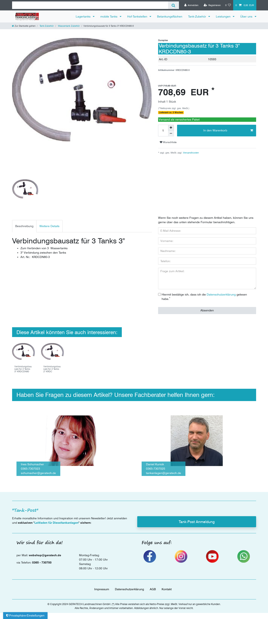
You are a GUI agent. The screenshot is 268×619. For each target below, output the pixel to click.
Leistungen (223, 16)
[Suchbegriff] (90, 5)
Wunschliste (168, 142)
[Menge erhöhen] (171, 128)
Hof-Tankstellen (137, 16)
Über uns (246, 16)
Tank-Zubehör (197, 16)
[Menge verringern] (171, 133)
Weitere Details (49, 226)
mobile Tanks (109, 16)
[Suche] (173, 5)
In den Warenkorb (228, 130)
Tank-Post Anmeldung (197, 522)
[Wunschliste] (228, 5)
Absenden (207, 310)
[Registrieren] (212, 5)
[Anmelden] (191, 5)
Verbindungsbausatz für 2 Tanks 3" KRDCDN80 (23, 369)
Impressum (101, 589)
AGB (153, 589)
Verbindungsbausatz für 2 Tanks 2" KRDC (52, 369)
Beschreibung (24, 226)
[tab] (24, 226)
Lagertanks (83, 16)
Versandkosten (190, 152)
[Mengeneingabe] (163, 130)
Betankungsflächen (169, 16)
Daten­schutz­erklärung (129, 589)
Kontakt (167, 589)
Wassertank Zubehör (68, 25)
